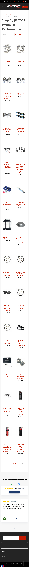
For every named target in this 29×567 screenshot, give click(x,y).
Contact (3, 556)
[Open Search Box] (5, 6)
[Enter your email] (11, 538)
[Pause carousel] (14, 528)
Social (3, 542)
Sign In (17, 1)
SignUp (23, 538)
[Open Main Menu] (2, 6)
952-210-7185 (7, 1)
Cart (25, 1)
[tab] (4, 526)
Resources (4, 551)
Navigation (4, 547)
